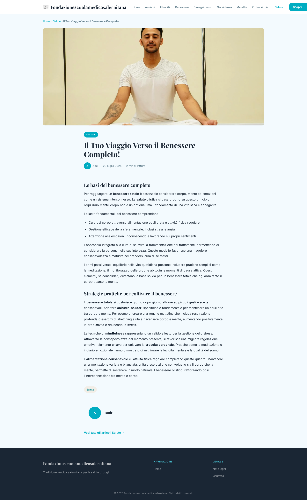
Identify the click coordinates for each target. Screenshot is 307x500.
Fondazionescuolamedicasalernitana (84, 7)
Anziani (150, 7)
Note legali (219, 468)
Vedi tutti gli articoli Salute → (104, 432)
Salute (279, 7)
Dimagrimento (203, 7)
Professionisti (261, 7)
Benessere (182, 7)
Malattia (242, 7)
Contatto (218, 475)
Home (136, 7)
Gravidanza (224, 7)
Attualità (165, 7)
